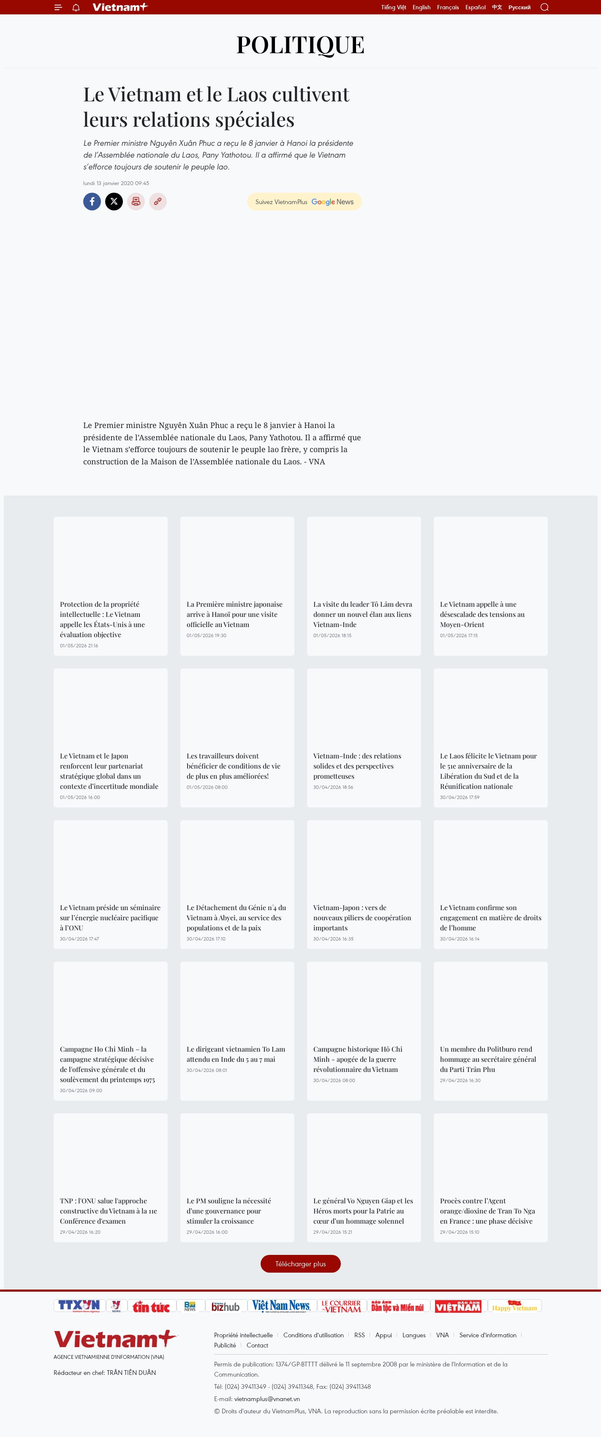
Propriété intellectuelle (243, 1335)
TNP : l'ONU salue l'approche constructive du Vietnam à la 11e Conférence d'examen (108, 1210)
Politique (300, 43)
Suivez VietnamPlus (281, 201)
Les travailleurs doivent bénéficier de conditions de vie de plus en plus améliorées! (233, 765)
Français (448, 7)
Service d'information (488, 1335)
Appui (383, 1335)
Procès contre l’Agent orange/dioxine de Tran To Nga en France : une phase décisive (487, 1210)
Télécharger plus (300, 1263)
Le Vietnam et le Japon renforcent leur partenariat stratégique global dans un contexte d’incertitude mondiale (109, 771)
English (422, 7)
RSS (359, 1335)
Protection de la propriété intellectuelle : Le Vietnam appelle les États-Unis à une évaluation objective (102, 619)
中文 (497, 7)
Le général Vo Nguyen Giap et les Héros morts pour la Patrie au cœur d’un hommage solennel (363, 1210)
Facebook (92, 201)
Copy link (158, 201)
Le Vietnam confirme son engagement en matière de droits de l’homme (490, 917)
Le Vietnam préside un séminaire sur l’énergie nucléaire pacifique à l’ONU (110, 917)
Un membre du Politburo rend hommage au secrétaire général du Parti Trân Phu (488, 1059)
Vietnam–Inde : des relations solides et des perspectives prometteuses (357, 765)
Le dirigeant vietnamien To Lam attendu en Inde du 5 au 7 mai (236, 1053)
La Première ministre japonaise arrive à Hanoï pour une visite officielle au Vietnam (235, 614)
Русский (520, 7)
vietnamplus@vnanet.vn (267, 1398)
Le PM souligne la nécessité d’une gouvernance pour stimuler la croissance (229, 1210)
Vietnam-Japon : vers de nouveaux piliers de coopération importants (362, 917)
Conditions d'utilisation (313, 1335)
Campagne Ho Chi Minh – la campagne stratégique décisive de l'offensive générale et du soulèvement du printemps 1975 (107, 1064)
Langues (414, 1335)
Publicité (225, 1345)
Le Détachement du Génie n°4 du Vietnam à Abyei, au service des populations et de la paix (236, 917)
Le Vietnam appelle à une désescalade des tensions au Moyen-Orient (482, 614)
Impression (136, 201)
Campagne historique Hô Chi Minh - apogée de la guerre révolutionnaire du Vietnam (357, 1059)
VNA (442, 1335)
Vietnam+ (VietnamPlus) (120, 7)
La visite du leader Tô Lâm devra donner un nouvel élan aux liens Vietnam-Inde (362, 614)
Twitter (114, 201)
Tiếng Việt (393, 7)
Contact (257, 1345)
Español (475, 7)
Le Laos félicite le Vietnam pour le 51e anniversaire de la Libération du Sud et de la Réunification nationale (488, 771)
